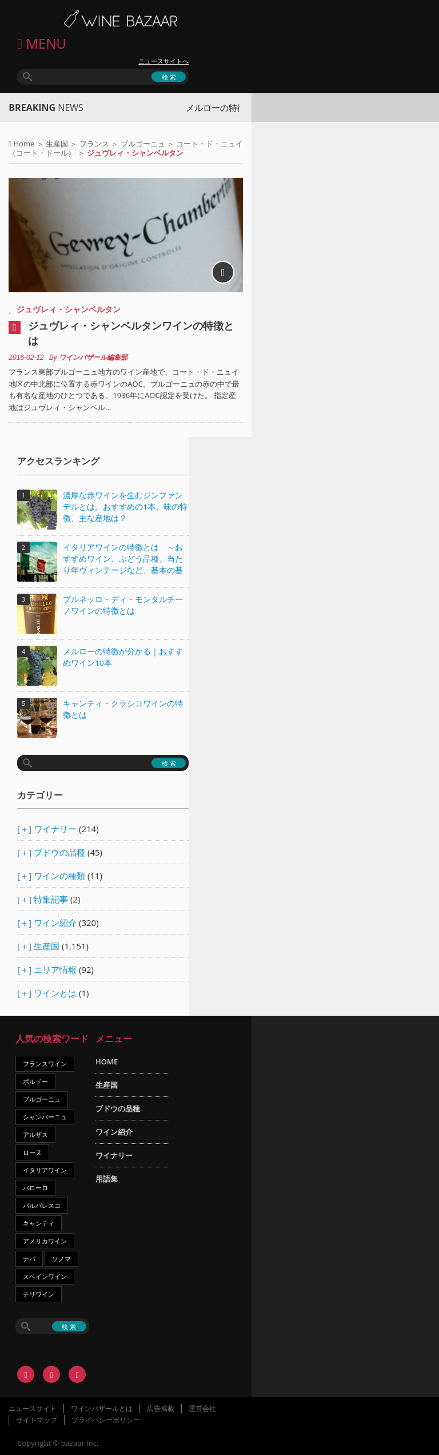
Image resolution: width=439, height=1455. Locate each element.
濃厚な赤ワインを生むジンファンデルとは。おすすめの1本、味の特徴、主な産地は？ (125, 506)
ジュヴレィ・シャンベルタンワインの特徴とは (131, 333)
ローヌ (32, 1152)
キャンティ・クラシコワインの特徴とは (123, 709)
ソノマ (61, 1258)
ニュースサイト (33, 1408)
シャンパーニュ (45, 1116)
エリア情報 (55, 969)
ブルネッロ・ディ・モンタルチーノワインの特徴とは (123, 605)
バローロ (35, 1187)
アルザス (35, 1134)
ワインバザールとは (102, 1408)
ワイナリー (55, 828)
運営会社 (202, 1408)
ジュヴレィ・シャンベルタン (69, 309)
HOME (106, 1061)
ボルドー (35, 1081)
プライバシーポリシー (105, 1420)
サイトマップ (36, 1420)
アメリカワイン (45, 1241)
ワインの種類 (59, 875)
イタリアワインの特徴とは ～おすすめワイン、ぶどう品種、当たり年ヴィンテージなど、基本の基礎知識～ (123, 559)
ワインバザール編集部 (93, 357)
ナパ (29, 1258)
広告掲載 (160, 1408)
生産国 (57, 143)
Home (24, 143)
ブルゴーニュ (143, 143)
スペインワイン (45, 1276)
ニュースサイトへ (163, 61)
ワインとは (55, 993)
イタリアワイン (45, 1170)
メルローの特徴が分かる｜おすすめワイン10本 (123, 657)
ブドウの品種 (59, 852)
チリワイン (38, 1294)
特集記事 (51, 899)
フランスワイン (45, 1063)
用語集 (106, 1179)
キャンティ (38, 1223)
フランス (94, 143)
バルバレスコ (42, 1205)
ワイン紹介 (55, 922)
